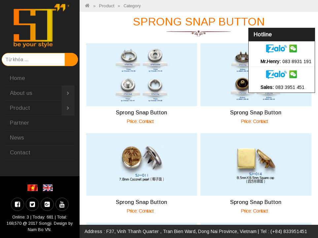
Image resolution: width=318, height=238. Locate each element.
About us (42, 93)
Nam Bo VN (39, 229)
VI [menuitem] (33, 187)
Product (42, 108)
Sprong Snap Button (141, 112)
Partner (19, 123)
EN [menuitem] (49, 187)
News (17, 138)
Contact (20, 152)
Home (17, 78)
